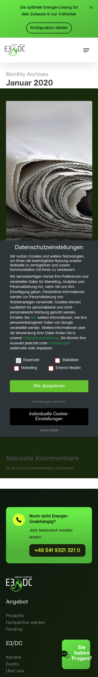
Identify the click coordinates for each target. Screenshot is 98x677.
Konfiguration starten (49, 28)
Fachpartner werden (25, 623)
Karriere (13, 657)
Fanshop (14, 629)
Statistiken (67, 360)
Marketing (25, 368)
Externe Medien (64, 368)
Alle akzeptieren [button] (49, 386)
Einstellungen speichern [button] (49, 401)
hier (33, 317)
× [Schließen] (91, 7)
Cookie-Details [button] (49, 430)
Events (12, 664)
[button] (86, 50)
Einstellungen (59, 343)
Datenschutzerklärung (41, 338)
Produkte (15, 616)
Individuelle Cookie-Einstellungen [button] (49, 416)
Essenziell (27, 360)
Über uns (15, 671)
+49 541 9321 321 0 (57, 550)
